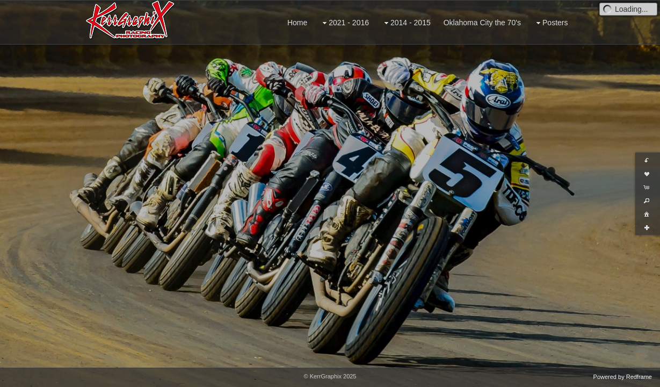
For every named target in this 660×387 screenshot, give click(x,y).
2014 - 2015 (406, 22)
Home (297, 22)
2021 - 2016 (344, 22)
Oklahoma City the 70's (482, 22)
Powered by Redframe (622, 377)
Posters (551, 22)
